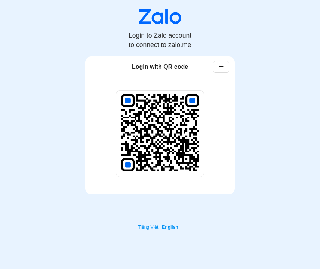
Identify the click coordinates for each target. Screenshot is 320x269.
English (170, 227)
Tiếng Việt (148, 227)
